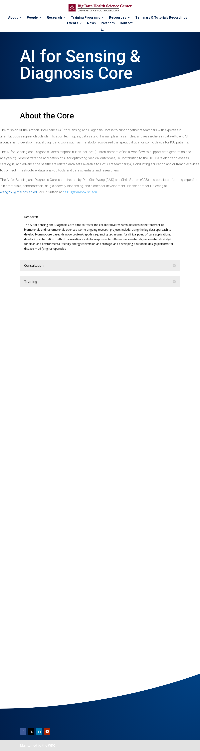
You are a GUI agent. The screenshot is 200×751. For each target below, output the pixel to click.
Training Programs (85, 17)
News (91, 23)
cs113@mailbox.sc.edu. (80, 192)
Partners (108, 23)
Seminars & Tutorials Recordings (161, 17)
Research (54, 17)
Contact (126, 23)
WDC (51, 745)
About (13, 17)
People (32, 17)
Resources (117, 17)
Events (72, 23)
